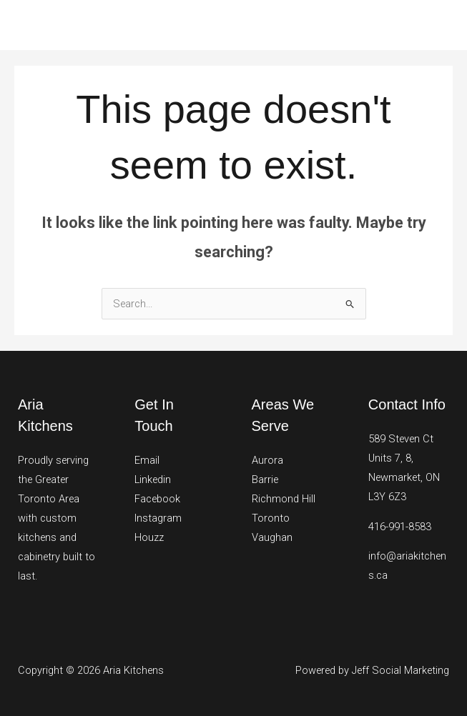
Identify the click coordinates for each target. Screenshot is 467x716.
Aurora (267, 460)
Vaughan (272, 537)
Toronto (271, 518)
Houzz (149, 537)
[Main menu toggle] (438, 25)
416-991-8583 (399, 526)
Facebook (157, 498)
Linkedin (152, 479)
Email (146, 460)
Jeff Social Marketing (400, 670)
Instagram (158, 518)
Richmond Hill (283, 498)
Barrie (265, 479)
